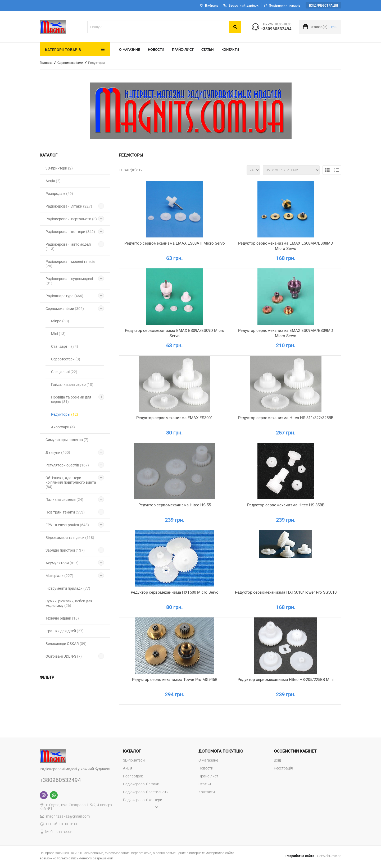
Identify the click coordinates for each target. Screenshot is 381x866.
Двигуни (58, 452)
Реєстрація (283, 768)
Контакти (230, 50)
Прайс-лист (182, 50)
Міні (58, 334)
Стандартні (64, 346)
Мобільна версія (59, 832)
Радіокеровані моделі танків (70, 263)
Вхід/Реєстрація (323, 5)
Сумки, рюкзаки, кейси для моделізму (69, 603)
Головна (46, 63)
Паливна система (64, 499)
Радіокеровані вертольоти (71, 219)
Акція (53, 181)
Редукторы (64, 414)
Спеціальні (64, 372)
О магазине (129, 50)
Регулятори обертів (67, 465)
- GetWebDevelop (313, 856)
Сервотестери (65, 359)
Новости (156, 50)
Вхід (277, 760)
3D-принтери (59, 168)
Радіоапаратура (64, 296)
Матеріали (59, 576)
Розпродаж (59, 193)
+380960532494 (276, 29)
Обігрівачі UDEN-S (64, 656)
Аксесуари (63, 427)
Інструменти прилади (68, 588)
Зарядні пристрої (65, 550)
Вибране (211, 5)
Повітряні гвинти (65, 512)
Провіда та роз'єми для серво (71, 399)
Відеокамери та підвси (70, 537)
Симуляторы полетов (67, 440)
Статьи (207, 50)
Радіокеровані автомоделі (68, 246)
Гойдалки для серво (72, 384)
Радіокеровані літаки (69, 206)
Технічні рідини (62, 618)
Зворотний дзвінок (240, 5)
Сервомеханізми (70, 63)
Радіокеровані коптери (70, 232)
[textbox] (158, 27)
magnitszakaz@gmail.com (65, 816)
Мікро (60, 321)
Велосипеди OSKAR (66, 644)
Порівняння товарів (284, 5)
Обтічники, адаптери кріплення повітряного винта (71, 482)
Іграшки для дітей (65, 631)
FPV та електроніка (67, 525)
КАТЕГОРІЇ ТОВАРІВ (63, 50)
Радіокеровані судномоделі (69, 281)
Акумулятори (62, 563)
